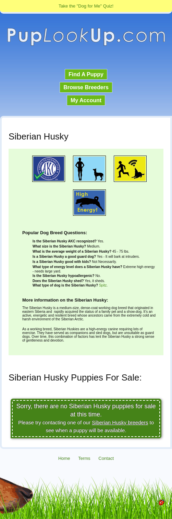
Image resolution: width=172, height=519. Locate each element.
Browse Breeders (86, 87)
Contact (106, 458)
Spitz (103, 285)
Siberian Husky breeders (120, 422)
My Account (86, 100)
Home (64, 458)
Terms (84, 458)
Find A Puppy (86, 74)
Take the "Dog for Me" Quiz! (86, 6)
